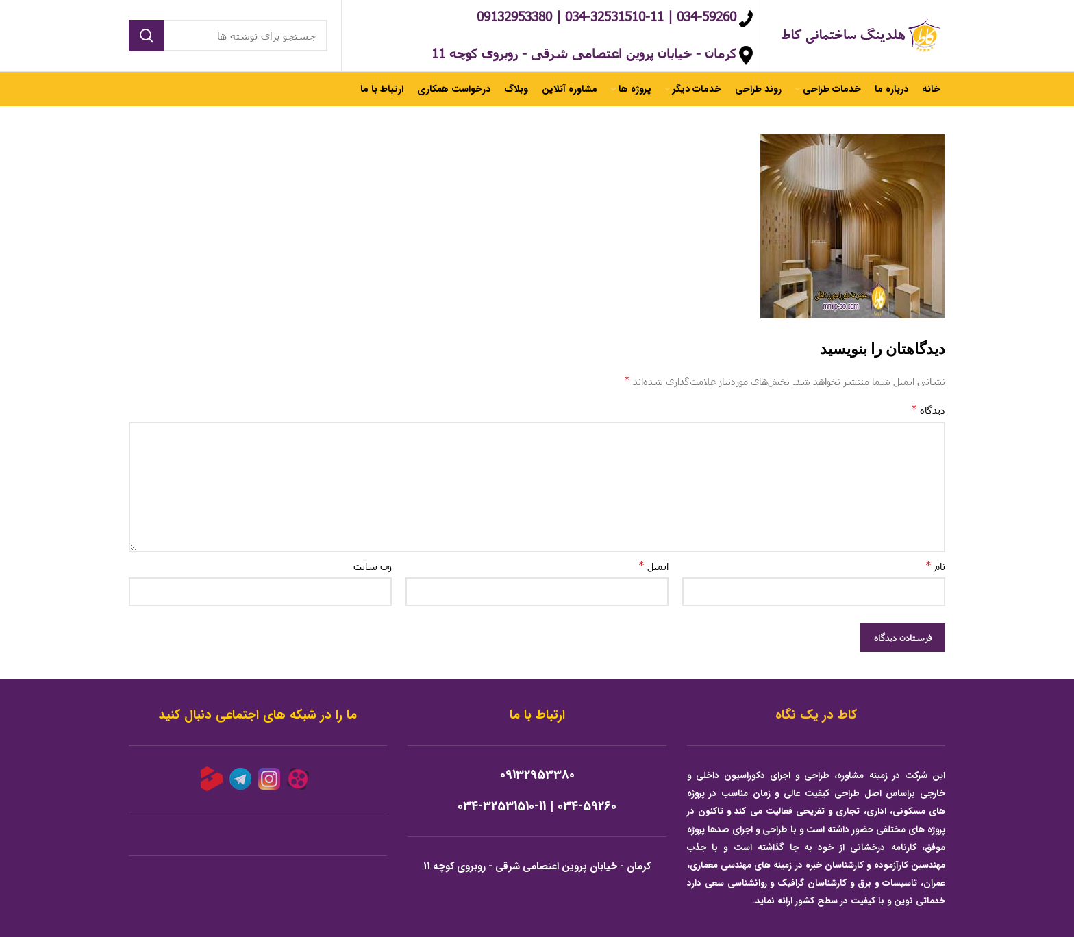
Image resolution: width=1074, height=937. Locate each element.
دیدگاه (928, 409)
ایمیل (653, 565)
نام (935, 565)
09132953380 (537, 775)
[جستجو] (228, 35)
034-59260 (587, 806)
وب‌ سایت (372, 566)
